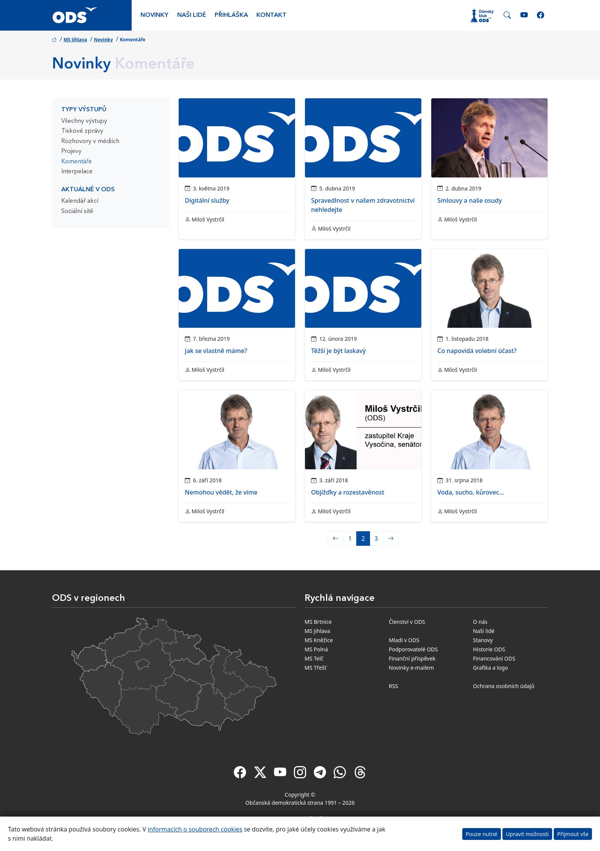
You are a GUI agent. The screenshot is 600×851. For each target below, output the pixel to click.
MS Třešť (315, 667)
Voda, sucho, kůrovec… (470, 492)
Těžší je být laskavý (338, 351)
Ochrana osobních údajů (504, 686)
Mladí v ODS (404, 640)
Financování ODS (494, 658)
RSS (393, 686)
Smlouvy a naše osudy (469, 200)
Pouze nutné (481, 834)
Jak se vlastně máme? (216, 351)
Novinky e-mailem (411, 667)
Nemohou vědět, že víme (221, 492)
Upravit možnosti (527, 834)
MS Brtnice (318, 621)
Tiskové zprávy (82, 131)
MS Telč (314, 658)
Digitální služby (207, 200)
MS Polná (316, 649)
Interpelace (77, 172)
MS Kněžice (319, 640)
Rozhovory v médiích (90, 141)
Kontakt (271, 15)
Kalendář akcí (79, 201)
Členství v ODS (407, 621)
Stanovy (483, 640)
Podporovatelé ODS (413, 649)
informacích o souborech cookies (195, 829)
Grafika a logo (490, 667)
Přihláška (231, 15)
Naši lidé (191, 15)
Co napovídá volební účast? (477, 351)
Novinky (154, 15)
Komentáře (76, 162)
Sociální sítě (77, 211)
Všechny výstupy (84, 121)
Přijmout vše (573, 834)
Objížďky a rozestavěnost (347, 492)
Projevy (71, 151)
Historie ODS (489, 649)
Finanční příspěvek (412, 658)
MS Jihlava (75, 39)
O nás (480, 621)
